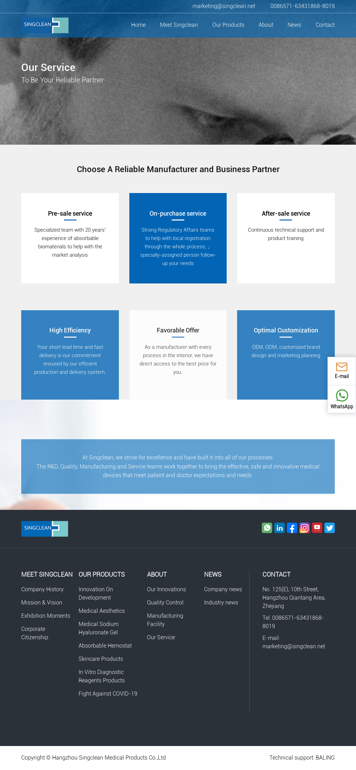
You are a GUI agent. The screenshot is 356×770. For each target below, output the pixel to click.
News (294, 25)
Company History (42, 589)
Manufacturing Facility (165, 619)
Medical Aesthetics (102, 611)
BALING (325, 757)
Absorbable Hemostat (105, 645)
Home (138, 25)
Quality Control (165, 602)
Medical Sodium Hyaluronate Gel (99, 628)
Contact (325, 25)
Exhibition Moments (45, 615)
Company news (223, 589)
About (266, 25)
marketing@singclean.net (224, 6)
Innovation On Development (96, 593)
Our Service (161, 637)
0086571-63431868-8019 (302, 6)
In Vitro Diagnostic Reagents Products (102, 676)
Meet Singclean (179, 25)
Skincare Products (101, 659)
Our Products (228, 25)
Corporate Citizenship (34, 633)
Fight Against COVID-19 (108, 693)
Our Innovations (166, 589)
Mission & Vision (41, 602)
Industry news (221, 602)
